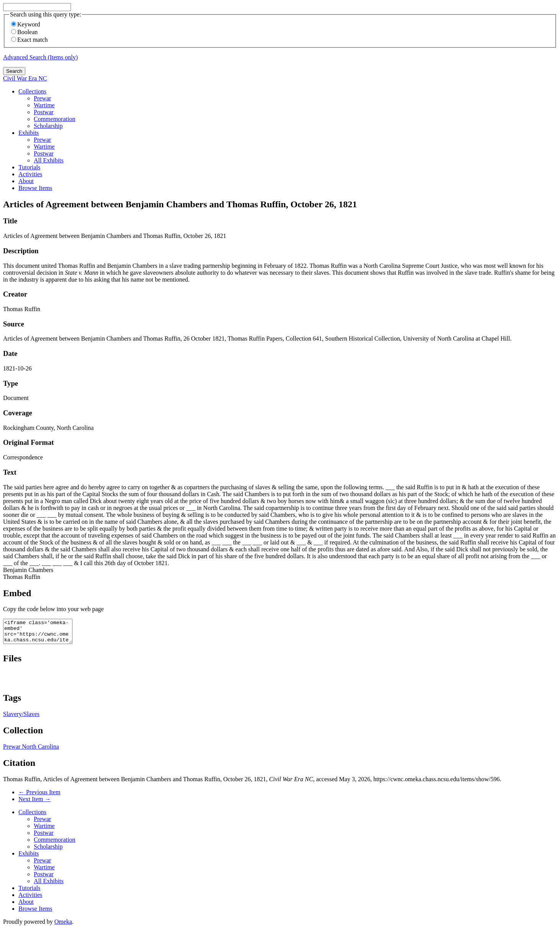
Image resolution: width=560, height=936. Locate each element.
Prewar (42, 98)
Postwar (44, 112)
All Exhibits (49, 160)
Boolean (24, 32)
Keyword (25, 24)
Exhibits (28, 132)
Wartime (44, 105)
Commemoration (54, 119)
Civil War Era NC (25, 78)
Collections (32, 91)
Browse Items (35, 188)
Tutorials (29, 167)
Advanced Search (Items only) (40, 57)
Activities (30, 174)
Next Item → (34, 803)
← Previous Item (39, 796)
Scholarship (48, 126)
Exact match (29, 39)
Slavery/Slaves (21, 718)
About (26, 181)
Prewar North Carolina (31, 751)
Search (14, 71)
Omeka (63, 926)
